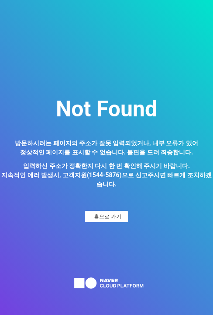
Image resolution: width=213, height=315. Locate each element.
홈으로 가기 (107, 217)
